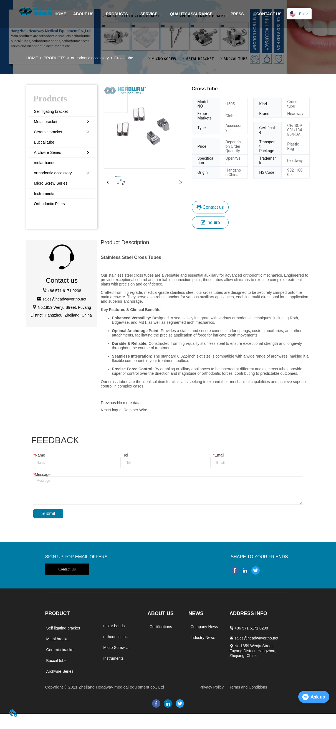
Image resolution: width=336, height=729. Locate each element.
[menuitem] (116, 13)
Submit (48, 513)
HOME (32, 58)
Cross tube (123, 58)
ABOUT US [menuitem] (83, 14)
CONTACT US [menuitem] (269, 14)
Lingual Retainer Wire (128, 410)
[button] (116, 13)
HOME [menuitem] (60, 14)
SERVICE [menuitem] (148, 14)
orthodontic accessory (90, 58)
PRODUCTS (54, 58)
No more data (129, 403)
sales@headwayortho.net (64, 299)
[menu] (168, 13)
